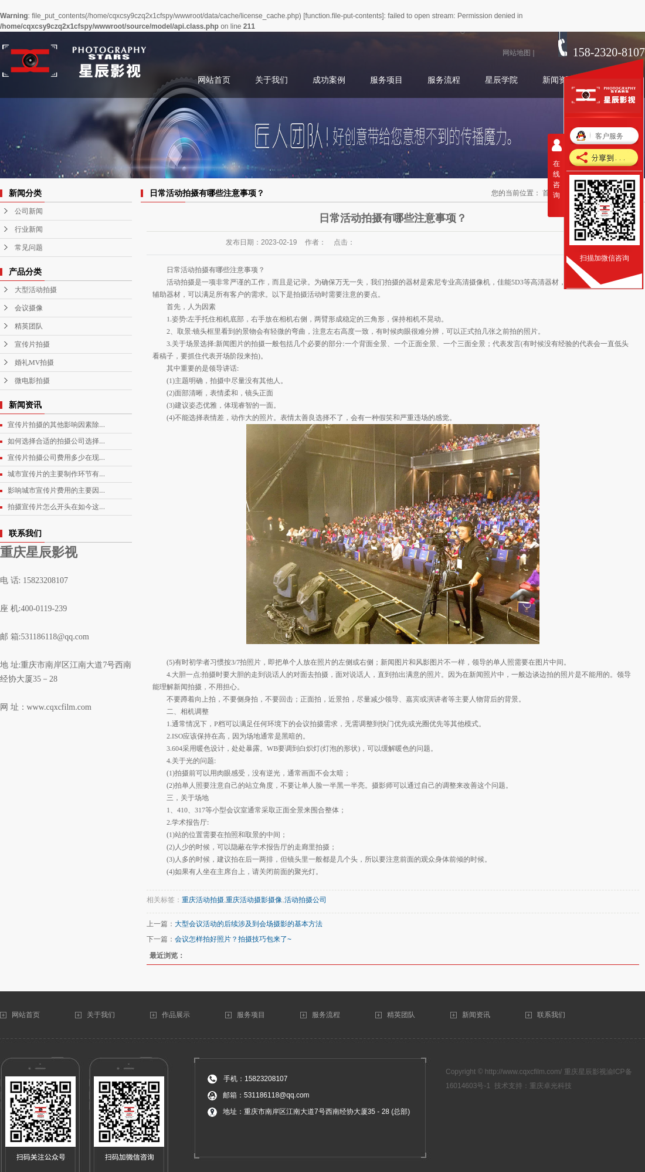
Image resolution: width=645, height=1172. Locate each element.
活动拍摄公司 (305, 900)
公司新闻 (29, 211)
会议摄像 (29, 308)
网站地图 (517, 53)
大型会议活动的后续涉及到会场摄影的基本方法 (248, 924)
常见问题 (29, 247)
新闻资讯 (476, 1015)
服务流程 (326, 1015)
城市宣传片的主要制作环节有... (56, 474)
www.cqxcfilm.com (59, 707)
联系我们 (552, 1015)
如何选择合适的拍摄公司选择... (56, 441)
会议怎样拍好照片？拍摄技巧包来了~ (233, 939)
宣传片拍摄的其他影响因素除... (56, 425)
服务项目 (251, 1015)
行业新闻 (29, 229)
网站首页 (27, 1015)
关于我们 (102, 1015)
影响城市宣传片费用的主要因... (56, 490)
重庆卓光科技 (550, 1086)
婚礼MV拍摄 (34, 362)
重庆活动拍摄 (203, 900)
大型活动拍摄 (36, 290)
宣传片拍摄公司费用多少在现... (56, 457)
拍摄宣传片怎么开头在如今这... (56, 507)
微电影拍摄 (32, 381)
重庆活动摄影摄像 (254, 900)
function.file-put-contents (343, 16)
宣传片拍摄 (32, 344)
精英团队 (29, 326)
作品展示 (176, 1015)
